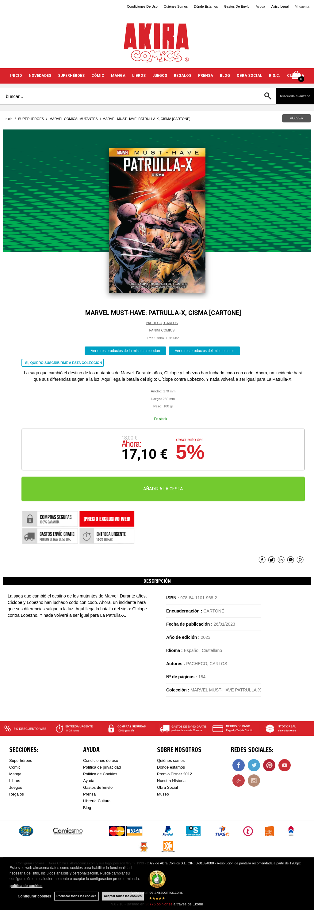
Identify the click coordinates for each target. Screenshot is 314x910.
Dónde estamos (171, 767)
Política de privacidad (102, 767)
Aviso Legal (280, 6)
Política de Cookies (100, 774)
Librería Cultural (97, 801)
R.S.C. (274, 75)
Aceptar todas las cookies (123, 896)
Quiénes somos (171, 760)
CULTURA (295, 75)
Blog (87, 807)
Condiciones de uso (100, 760)
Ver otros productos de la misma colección (125, 351)
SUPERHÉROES (71, 75)
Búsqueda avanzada (295, 96)
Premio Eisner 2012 (174, 774)
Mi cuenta (302, 6)
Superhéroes (20, 760)
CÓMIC (97, 75)
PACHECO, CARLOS (162, 323)
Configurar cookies (34, 896)
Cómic (15, 767)
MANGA (118, 75)
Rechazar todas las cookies (76, 896)
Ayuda (260, 6)
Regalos (16, 794)
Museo (163, 794)
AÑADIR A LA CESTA (163, 488)
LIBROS (139, 75)
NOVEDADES (40, 75)
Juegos (15, 787)
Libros (14, 780)
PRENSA (205, 75)
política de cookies (26, 886)
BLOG (225, 75)
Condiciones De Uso (142, 6)
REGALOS (182, 75)
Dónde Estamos (206, 6)
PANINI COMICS (162, 330)
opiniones (158, 904)
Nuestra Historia (171, 780)
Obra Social (167, 787)
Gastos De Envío (236, 6)
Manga (15, 774)
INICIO (16, 75)
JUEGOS (159, 75)
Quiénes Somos (176, 6)
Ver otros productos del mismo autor (204, 351)
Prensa (89, 794)
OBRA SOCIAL (249, 75)
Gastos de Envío (98, 787)
